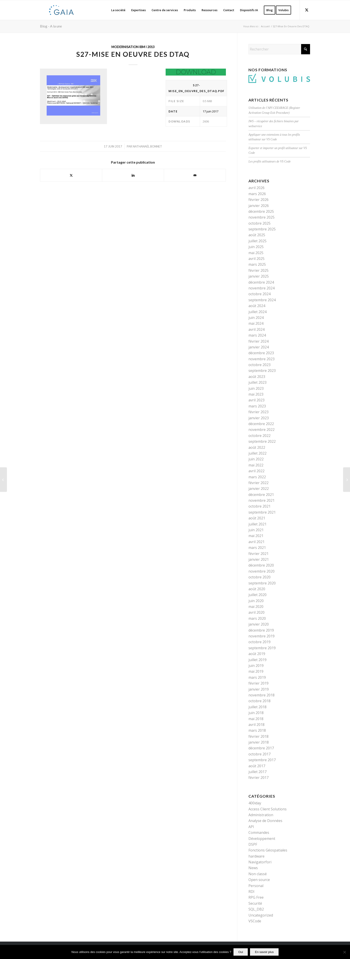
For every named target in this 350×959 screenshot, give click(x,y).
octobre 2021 (259, 506)
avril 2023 (256, 400)
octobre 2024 (259, 293)
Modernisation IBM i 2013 (132, 47)
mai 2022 (255, 465)
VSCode (254, 921)
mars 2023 (257, 406)
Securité (255, 903)
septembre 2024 (262, 299)
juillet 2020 (257, 594)
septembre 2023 (262, 370)
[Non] (344, 952)
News (253, 867)
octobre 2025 (259, 223)
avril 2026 (256, 187)
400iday (254, 803)
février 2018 (258, 736)
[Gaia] (61, 10)
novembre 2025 (261, 217)
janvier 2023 (258, 417)
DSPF (252, 844)
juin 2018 (256, 712)
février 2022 (258, 482)
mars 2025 (257, 264)
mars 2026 (257, 193)
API (251, 826)
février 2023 (258, 411)
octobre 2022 (259, 435)
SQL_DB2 (256, 909)
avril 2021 (256, 541)
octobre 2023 (259, 364)
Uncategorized (260, 915)
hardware (256, 856)
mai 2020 (255, 606)
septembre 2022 (262, 441)
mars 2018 (257, 730)
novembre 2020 (261, 571)
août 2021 (256, 518)
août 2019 (256, 653)
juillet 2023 (257, 382)
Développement (261, 838)
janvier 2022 (258, 488)
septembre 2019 (262, 647)
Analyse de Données (265, 820)
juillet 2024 (257, 311)
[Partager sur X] (71, 175)
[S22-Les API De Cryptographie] (3, 479)
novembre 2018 (261, 695)
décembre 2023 (261, 352)
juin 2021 (256, 529)
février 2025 (258, 270)
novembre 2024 (261, 288)
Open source (259, 879)
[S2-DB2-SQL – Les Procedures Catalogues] (346, 479)
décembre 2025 (261, 211)
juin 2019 (256, 665)
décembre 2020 (261, 565)
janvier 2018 (258, 742)
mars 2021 (257, 547)
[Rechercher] (279, 49)
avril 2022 (256, 470)
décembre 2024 (261, 282)
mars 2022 (257, 476)
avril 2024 (256, 329)
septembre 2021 (262, 512)
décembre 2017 (261, 748)
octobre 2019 (259, 641)
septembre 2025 (262, 229)
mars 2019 (257, 677)
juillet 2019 (257, 659)
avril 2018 (256, 724)
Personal (255, 885)
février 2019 (258, 683)
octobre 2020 (259, 577)
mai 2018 (255, 718)
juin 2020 (256, 600)
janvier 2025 (258, 276)
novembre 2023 (261, 358)
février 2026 (258, 199)
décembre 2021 (261, 494)
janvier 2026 (258, 205)
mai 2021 (255, 535)
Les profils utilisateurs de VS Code (269, 161)
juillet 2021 (257, 524)
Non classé (257, 873)
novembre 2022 (261, 429)
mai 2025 (255, 252)
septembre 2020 (262, 583)
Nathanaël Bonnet (147, 146)
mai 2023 (255, 394)
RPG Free (256, 897)
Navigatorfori (259, 862)
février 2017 (258, 777)
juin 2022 (256, 459)
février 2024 (258, 341)
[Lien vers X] (306, 9)
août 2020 (256, 588)
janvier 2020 (258, 624)
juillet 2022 (257, 453)
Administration (260, 814)
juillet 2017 (257, 771)
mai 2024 (255, 323)
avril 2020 (256, 612)
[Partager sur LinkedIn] (133, 175)
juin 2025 (256, 246)
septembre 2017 (262, 759)
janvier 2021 (258, 559)
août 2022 (256, 447)
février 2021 (258, 553)
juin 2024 (256, 317)
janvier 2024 (258, 347)
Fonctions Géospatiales (267, 850)
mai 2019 (255, 671)
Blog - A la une (51, 26)
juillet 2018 (257, 706)
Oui (240, 952)
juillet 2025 (257, 240)
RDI (251, 891)
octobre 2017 (259, 754)
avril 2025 (256, 258)
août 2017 (256, 765)
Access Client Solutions (267, 809)
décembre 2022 (261, 423)
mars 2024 (257, 335)
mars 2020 (257, 618)
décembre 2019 (261, 630)
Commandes (258, 832)
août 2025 (256, 234)
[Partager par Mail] (195, 175)
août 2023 (256, 376)
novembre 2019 (261, 636)
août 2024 (256, 305)
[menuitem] (118, 10)
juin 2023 (256, 388)
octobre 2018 (259, 700)
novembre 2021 (261, 500)
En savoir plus (264, 952)
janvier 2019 (258, 689)
